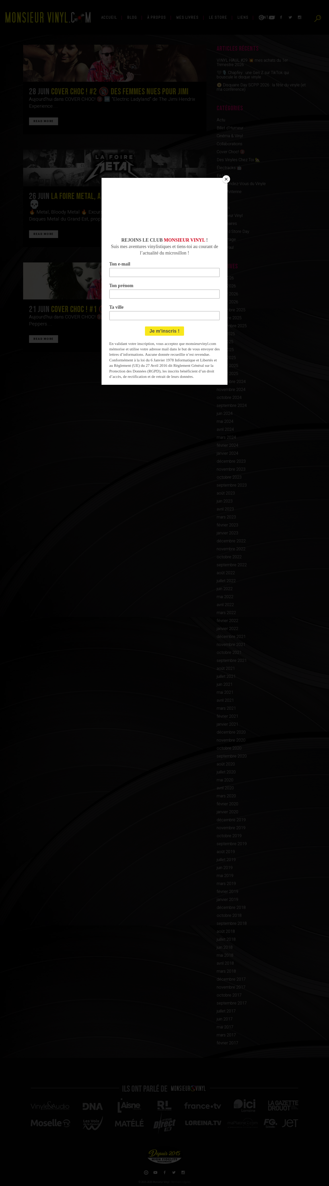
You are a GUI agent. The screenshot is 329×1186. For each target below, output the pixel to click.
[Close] (226, 179)
